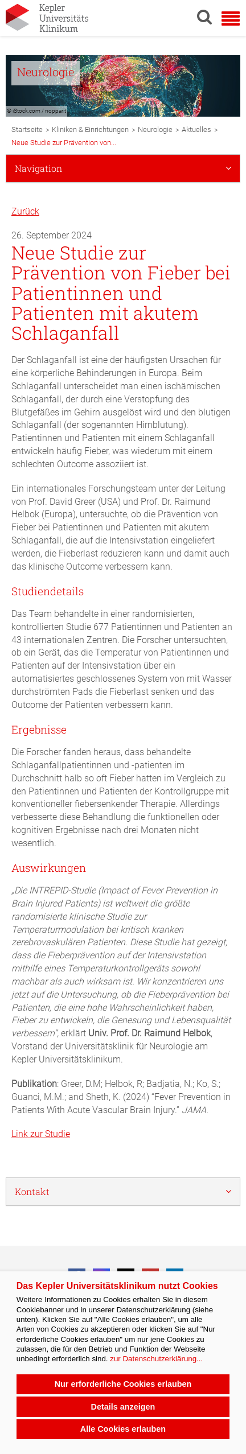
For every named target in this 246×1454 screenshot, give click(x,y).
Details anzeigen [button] (123, 1406)
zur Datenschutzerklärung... (156, 1358)
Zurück (25, 211)
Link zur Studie (40, 1133)
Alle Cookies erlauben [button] (123, 1429)
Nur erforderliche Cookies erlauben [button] (123, 1384)
